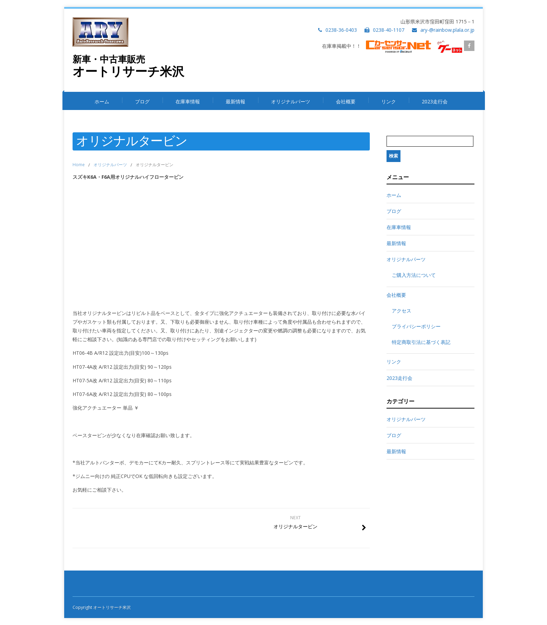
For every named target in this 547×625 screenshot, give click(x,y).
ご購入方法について (414, 275)
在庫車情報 (187, 101)
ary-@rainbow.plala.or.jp (447, 30)
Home (79, 165)
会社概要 (345, 101)
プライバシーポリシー (416, 326)
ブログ (142, 101)
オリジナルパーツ (290, 101)
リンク (388, 101)
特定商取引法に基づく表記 (421, 342)
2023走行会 (435, 101)
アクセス (401, 310)
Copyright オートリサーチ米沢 (102, 607)
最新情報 (235, 101)
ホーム (102, 101)
